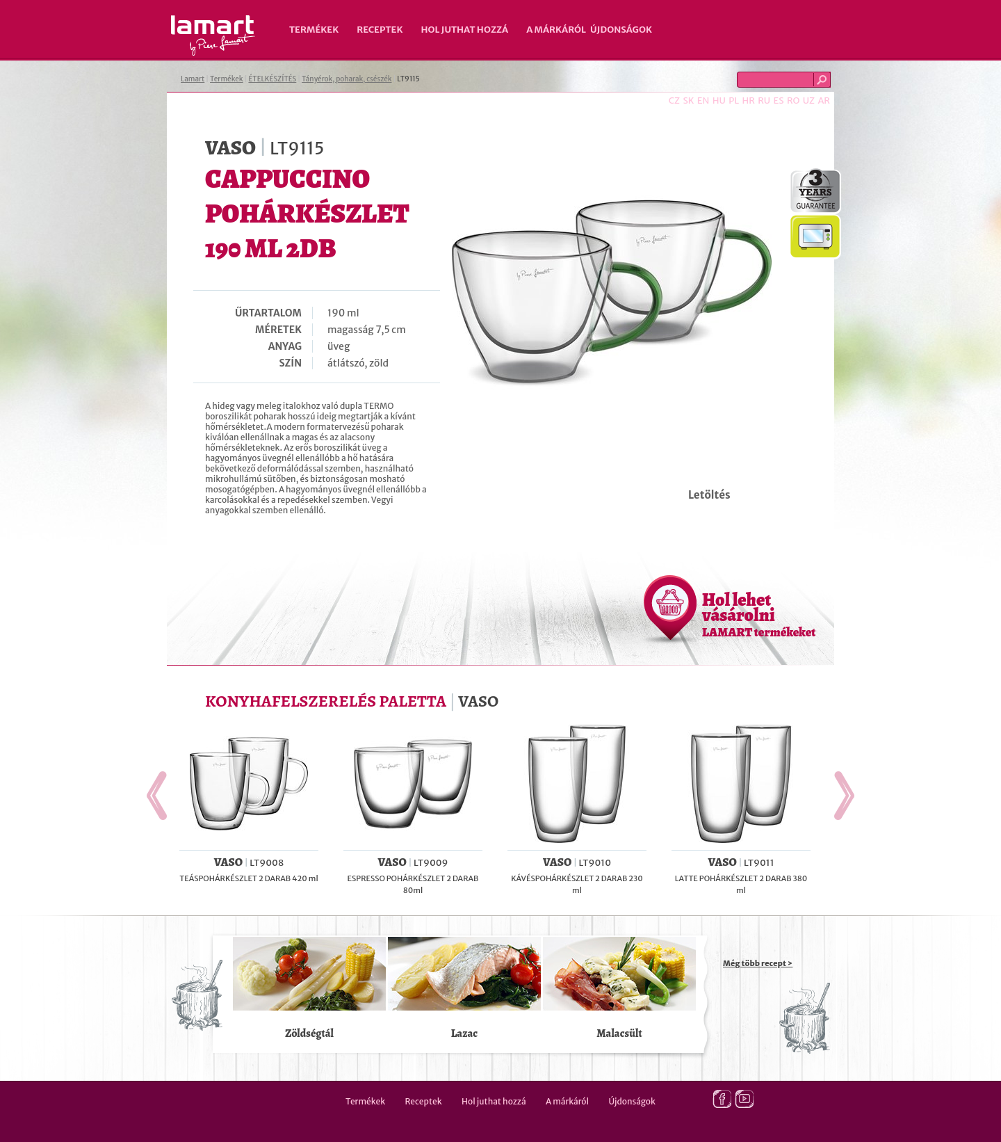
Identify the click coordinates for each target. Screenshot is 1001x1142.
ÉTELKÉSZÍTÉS (272, 78)
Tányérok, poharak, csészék (346, 78)
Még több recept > (757, 963)
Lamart (213, 35)
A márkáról (556, 29)
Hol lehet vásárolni (758, 614)
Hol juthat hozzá (464, 29)
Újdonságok (621, 29)
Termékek (314, 29)
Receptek (379, 29)
